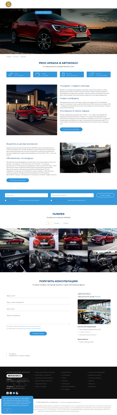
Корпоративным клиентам (42, 381)
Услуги (65, 4)
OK (7, 410)
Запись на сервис (39, 386)
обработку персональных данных (29, 200)
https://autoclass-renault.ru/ (87, 335)
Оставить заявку (105, 195)
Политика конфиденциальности (69, 402)
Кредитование (65, 372)
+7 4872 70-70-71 (87, 4)
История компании (94, 378)
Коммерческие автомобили (43, 378)
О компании (74, 4)
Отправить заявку (38, 333)
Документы (91, 386)
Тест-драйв (64, 389)
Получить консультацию (71, 129)
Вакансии (91, 384)
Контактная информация (96, 372)
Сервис (57, 4)
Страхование (65, 375)
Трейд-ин (64, 381)
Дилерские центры (94, 375)
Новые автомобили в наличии (44, 372)
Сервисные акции (40, 384)
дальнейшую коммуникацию (76, 200)
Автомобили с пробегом (42, 375)
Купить (49, 4)
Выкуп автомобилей (67, 386)
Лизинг (63, 378)
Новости (90, 381)
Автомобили (39, 4)
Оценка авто (65, 384)
